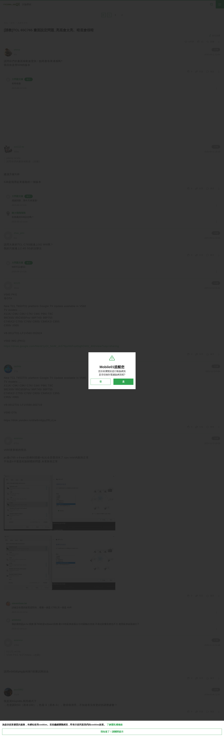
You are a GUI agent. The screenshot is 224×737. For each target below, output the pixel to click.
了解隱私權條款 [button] (115, 724)
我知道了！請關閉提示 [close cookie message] (112, 731)
